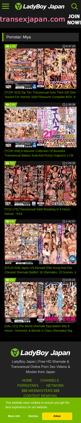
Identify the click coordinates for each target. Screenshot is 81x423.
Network (55, 385)
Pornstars (27, 385)
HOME (27, 380)
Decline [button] (33, 416)
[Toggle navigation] (6, 6)
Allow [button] (57, 416)
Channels (49, 380)
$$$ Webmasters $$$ (40, 391)
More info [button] (14, 416)
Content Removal (40, 396)
